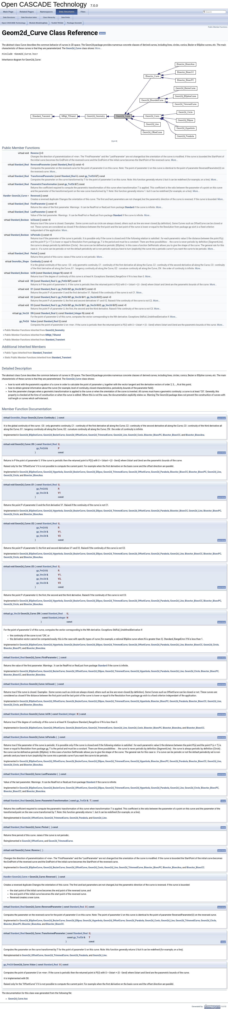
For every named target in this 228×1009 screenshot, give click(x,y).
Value (33, 321)
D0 (32, 281)
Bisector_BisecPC (153, 435)
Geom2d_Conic (135, 435)
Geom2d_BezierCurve (54, 435)
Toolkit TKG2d (57, 23)
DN (32, 313)
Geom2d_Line (120, 435)
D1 (32, 289)
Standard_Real (21, 164)
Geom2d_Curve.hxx (18, 998)
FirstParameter (38, 204)
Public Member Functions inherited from (34, 330)
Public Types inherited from (27, 352)
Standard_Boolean (20, 220)
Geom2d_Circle (11, 475)
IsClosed (35, 220)
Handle (6, 195)
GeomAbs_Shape (20, 261)
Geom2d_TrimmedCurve (100, 435)
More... (98, 48)
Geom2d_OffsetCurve (76, 435)
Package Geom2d (74, 23)
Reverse (35, 153)
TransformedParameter (42, 176)
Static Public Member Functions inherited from (37, 357)
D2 (32, 297)
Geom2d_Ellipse (94, 472)
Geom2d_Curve (73, 48)
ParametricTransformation (44, 184)
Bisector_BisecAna (195, 435)
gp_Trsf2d (90, 176)
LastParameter (38, 212)
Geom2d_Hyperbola (53, 472)
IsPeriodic (36, 235)
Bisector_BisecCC (171, 435)
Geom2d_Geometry (55, 330)
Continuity (36, 261)
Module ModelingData (38, 23)
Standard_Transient (55, 339)
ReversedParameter (40, 164)
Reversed (35, 195)
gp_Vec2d (76, 289)
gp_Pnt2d (63, 281)
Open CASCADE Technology (13, 23)
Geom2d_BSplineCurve (30, 435)
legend (114, 141)
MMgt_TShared (53, 335)
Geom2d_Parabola (160, 472)
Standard (129, 207)
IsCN (33, 273)
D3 (32, 305)
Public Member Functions (217, 27)
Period (34, 253)
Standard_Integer (51, 273)
